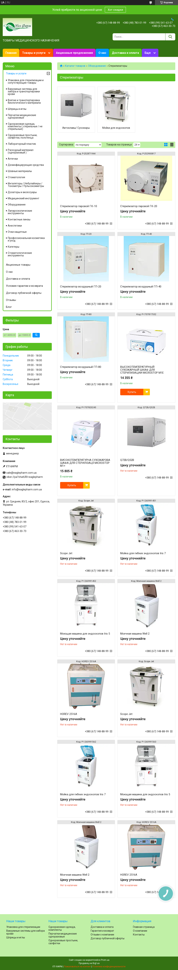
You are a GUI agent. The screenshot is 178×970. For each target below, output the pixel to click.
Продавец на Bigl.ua (89, 963)
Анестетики (15, 225)
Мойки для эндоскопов (116, 127)
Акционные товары (18, 264)
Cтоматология (16, 177)
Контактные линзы (19, 219)
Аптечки (13, 158)
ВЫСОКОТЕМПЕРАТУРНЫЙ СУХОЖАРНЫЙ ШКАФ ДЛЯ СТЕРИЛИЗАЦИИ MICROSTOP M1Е (142, 369)
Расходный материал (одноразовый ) (20, 151)
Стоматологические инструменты (20, 254)
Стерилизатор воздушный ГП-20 (80, 286)
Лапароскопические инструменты (20, 212)
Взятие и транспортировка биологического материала (24, 101)
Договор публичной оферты (23, 293)
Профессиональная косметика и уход (26, 239)
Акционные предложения (74, 53)
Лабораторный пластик (22, 143)
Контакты (139, 934)
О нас (102, 53)
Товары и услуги (33, 53)
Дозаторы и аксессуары (22, 192)
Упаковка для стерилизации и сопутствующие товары (26, 81)
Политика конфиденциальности (109, 966)
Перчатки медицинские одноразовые (22, 116)
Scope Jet (66, 553)
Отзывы (11, 300)
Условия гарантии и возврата (24, 285)
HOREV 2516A (68, 714)
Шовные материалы (20, 171)
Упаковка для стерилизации (23, 926)
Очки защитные (17, 231)
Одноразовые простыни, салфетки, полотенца (22, 136)
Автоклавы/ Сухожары (76, 127)
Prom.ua (105, 960)
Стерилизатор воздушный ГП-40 (140, 286)
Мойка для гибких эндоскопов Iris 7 (143, 553)
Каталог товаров (75, 66)
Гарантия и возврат (102, 930)
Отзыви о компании (102, 934)
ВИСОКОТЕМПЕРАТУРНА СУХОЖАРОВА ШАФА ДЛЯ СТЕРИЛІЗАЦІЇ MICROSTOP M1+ (85, 463)
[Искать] (170, 36)
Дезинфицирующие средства (26, 164)
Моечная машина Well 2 (134, 633)
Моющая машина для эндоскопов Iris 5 (85, 633)
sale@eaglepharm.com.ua (21, 472)
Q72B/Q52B (127, 460)
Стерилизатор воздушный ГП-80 (80, 366)
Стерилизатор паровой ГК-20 (138, 206)
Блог (9, 307)
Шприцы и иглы (17, 108)
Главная (11, 53)
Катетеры (13, 246)
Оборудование (97, 66)
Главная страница (144, 926)
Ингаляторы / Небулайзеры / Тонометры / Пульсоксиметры (26, 184)
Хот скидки (115, 9)
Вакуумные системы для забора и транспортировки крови (24, 91)
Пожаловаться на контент (77, 966)
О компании (140, 930)
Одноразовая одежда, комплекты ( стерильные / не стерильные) (25, 126)
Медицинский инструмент (23, 198)
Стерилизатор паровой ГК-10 (78, 206)
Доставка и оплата (125, 53)
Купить (132, 392)
